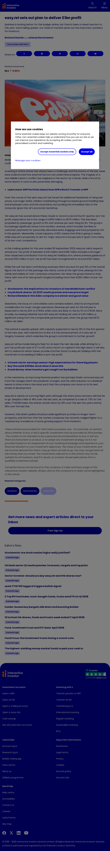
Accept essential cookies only (57, 151)
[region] (55, 145)
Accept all (86, 151)
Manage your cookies (27, 160)
